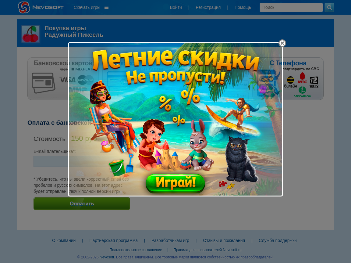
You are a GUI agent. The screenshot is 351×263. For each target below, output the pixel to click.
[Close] (282, 43)
